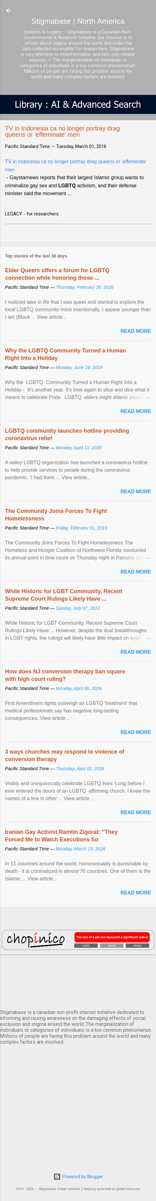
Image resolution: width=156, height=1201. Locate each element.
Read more (135, 331)
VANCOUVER (78, 980)
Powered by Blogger (78, 1176)
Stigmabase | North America (78, 21)
